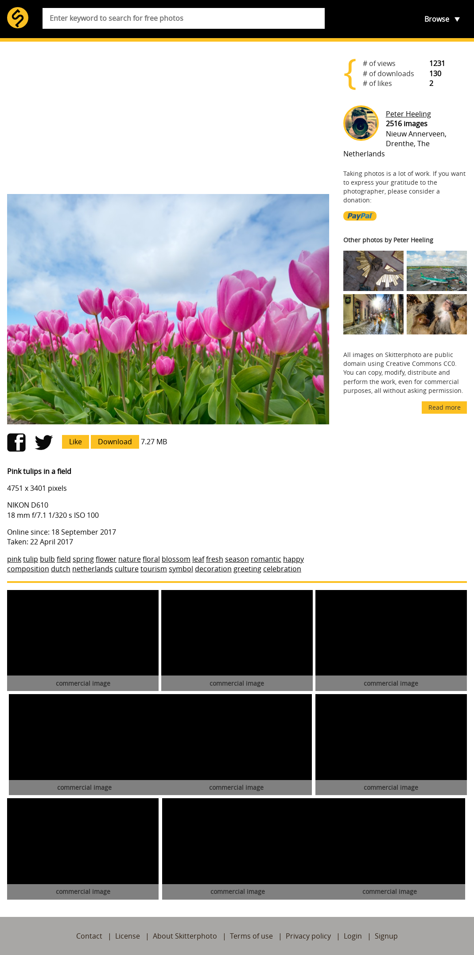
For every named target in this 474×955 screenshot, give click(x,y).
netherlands (92, 569)
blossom (176, 559)
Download (115, 441)
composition (28, 569)
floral (151, 559)
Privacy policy (308, 936)
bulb (47, 559)
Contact (89, 936)
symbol (181, 569)
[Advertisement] (168, 118)
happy (293, 559)
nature (129, 559)
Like (75, 441)
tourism (153, 569)
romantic (266, 559)
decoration (213, 569)
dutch (60, 569)
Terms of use (251, 936)
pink (14, 559)
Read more (444, 407)
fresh (214, 559)
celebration (282, 569)
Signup (386, 936)
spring (83, 559)
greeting (247, 569)
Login (353, 936)
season (237, 559)
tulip (30, 559)
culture (127, 569)
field (64, 559)
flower (106, 559)
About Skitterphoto (185, 936)
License (127, 936)
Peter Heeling (408, 114)
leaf (198, 559)
